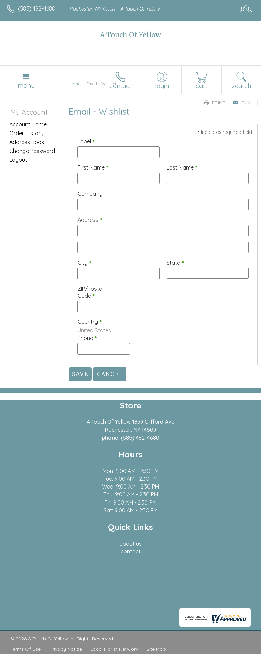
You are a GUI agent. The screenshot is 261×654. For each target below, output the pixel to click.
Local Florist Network (114, 649)
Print (214, 103)
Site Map (156, 649)
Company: (90, 193)
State (175, 262)
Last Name (182, 167)
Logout (18, 159)
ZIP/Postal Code (90, 292)
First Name (92, 167)
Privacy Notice (65, 649)
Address (89, 219)
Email (243, 103)
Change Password (32, 150)
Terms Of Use (25, 649)
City (84, 262)
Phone (87, 338)
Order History (26, 133)
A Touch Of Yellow (130, 35)
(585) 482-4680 (36, 8)
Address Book (26, 142)
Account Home (28, 124)
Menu (26, 85)
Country (89, 321)
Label (86, 141)
